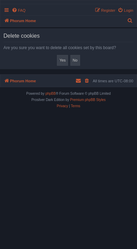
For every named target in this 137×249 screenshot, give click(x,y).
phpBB (51, 93)
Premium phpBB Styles (88, 100)
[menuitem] (19, 10)
